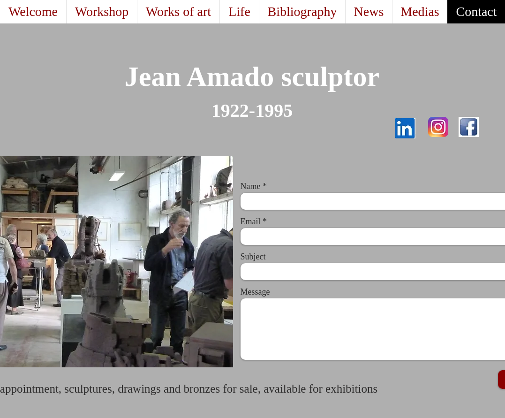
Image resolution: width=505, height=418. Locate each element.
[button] (178, 11)
